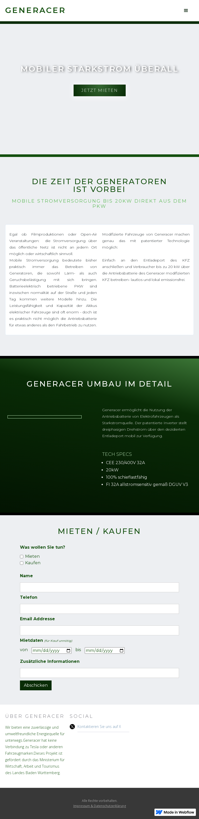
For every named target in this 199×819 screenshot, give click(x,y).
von (24, 649)
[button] (186, 10)
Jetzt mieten (99, 90)
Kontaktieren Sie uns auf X (99, 726)
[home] (35, 10)
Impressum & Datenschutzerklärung (99, 806)
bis (78, 649)
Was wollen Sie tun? (42, 547)
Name (26, 575)
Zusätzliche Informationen (50, 661)
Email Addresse (37, 618)
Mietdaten (46, 640)
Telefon (28, 597)
